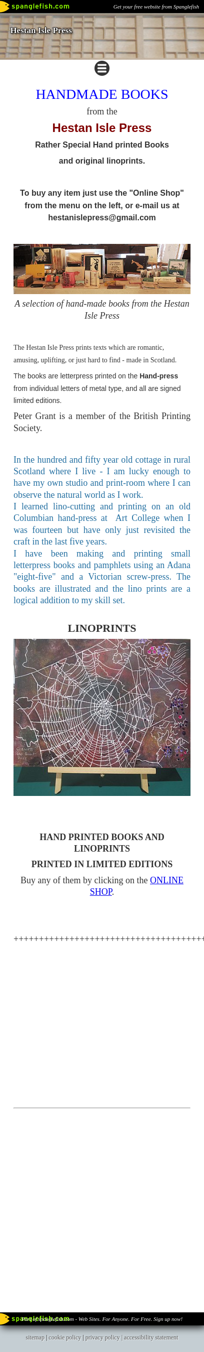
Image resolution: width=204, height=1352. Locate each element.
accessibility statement (151, 1337)
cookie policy (64, 1337)
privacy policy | (105, 1337)
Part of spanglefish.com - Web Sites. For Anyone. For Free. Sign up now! (102, 1319)
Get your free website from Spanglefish (156, 7)
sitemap (35, 1337)
